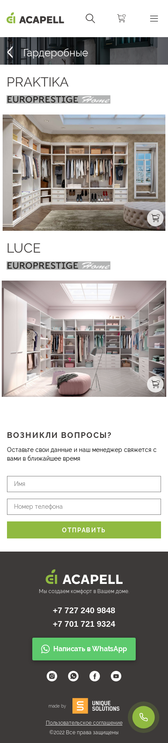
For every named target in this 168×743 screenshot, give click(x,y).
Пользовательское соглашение (84, 723)
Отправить (84, 530)
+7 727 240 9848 (84, 610)
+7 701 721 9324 (84, 623)
